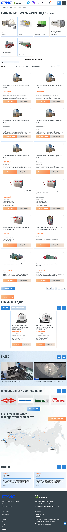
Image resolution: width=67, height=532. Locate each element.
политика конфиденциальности (22, 514)
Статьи (4, 489)
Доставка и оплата (7, 473)
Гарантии (4, 476)
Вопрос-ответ (6, 494)
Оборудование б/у (39, 484)
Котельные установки (40, 34)
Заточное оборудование (41, 476)
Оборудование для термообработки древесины (56, 33)
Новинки (5, 307)
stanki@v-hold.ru (42, 501)
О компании (5, 481)
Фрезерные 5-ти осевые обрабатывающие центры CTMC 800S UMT (44, 327)
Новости (4, 486)
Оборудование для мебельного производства (47, 473)
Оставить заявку (8, 297)
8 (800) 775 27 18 (9, 503)
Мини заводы (38, 478)
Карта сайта (5, 517)
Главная (4, 7)
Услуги (4, 484)
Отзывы (6, 434)
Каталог (11, 7)
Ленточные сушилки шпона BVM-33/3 (15, 264)
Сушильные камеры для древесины (10, 62)
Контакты (4, 496)
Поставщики (5, 478)
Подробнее (23, 101)
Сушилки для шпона (24, 53)
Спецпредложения (18, 307)
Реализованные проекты (8, 471)
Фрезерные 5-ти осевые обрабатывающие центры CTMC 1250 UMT (20, 327)
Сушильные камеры (40, 481)
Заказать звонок (9, 508)
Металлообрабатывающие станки (44, 468)
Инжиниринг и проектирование (10, 468)
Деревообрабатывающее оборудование (45, 471)
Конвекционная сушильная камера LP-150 (17, 191)
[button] (59, 3)
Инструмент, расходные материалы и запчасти (47, 486)
